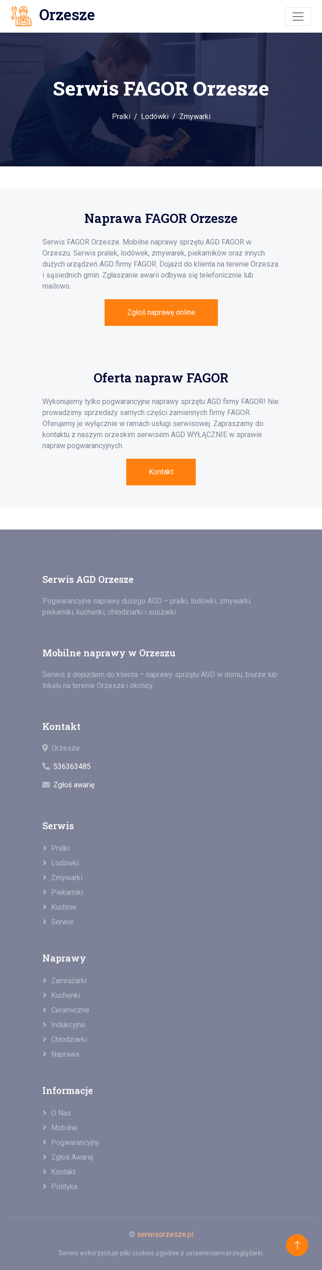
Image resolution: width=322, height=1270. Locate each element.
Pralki (121, 116)
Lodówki (155, 116)
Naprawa (65, 1054)
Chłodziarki (69, 1039)
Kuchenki (65, 995)
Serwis (62, 921)
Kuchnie (63, 907)
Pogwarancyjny (75, 1142)
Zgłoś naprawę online (161, 312)
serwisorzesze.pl (165, 1234)
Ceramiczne (70, 1010)
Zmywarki (195, 116)
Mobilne (64, 1127)
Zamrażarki (69, 980)
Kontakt (161, 471)
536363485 (72, 766)
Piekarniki (67, 892)
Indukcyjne (68, 1024)
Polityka (64, 1186)
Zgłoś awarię (73, 784)
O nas (61, 1113)
